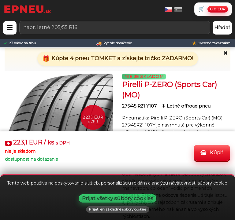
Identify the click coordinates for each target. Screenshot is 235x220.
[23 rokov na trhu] (19, 43)
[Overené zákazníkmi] (212, 43)
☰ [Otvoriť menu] (10, 28)
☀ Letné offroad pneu (186, 106)
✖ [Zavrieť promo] (225, 53)
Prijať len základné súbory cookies (117, 209)
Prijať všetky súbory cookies (117, 198)
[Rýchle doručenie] (113, 43)
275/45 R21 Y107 (140, 106)
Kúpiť (211, 153)
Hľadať (222, 28)
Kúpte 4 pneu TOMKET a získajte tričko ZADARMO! (121, 58)
